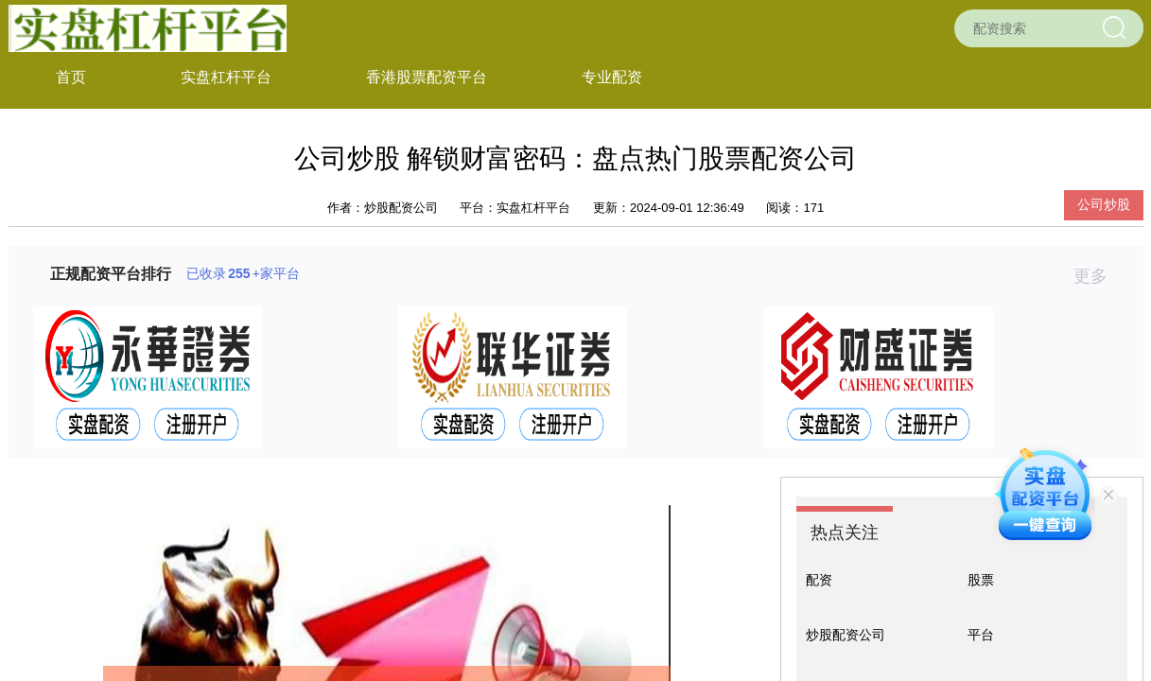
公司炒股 (1103, 204)
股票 (981, 579)
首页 (71, 77)
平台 (981, 634)
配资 (819, 579)
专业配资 (612, 77)
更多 (1098, 276)
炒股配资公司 (845, 634)
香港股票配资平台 (426, 77)
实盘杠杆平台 (226, 77)
